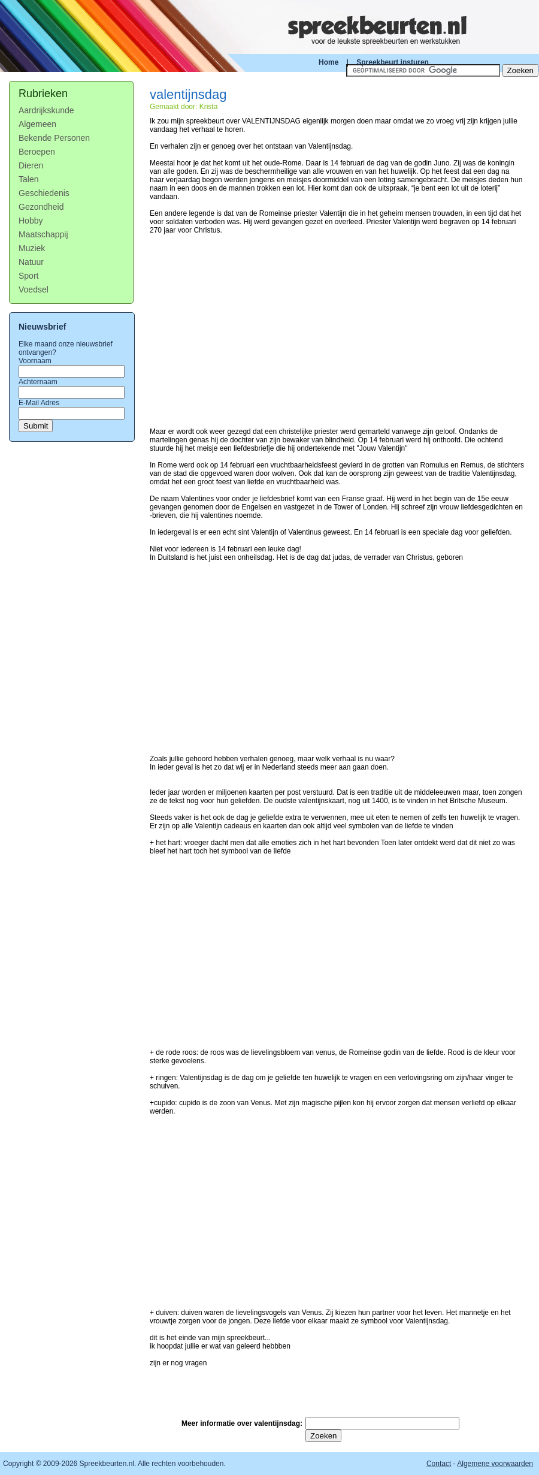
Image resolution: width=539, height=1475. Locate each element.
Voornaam (35, 361)
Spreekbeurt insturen (392, 62)
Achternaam (38, 382)
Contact (438, 1463)
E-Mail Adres (39, 403)
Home (328, 62)
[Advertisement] (337, 327)
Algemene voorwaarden (495, 1463)
